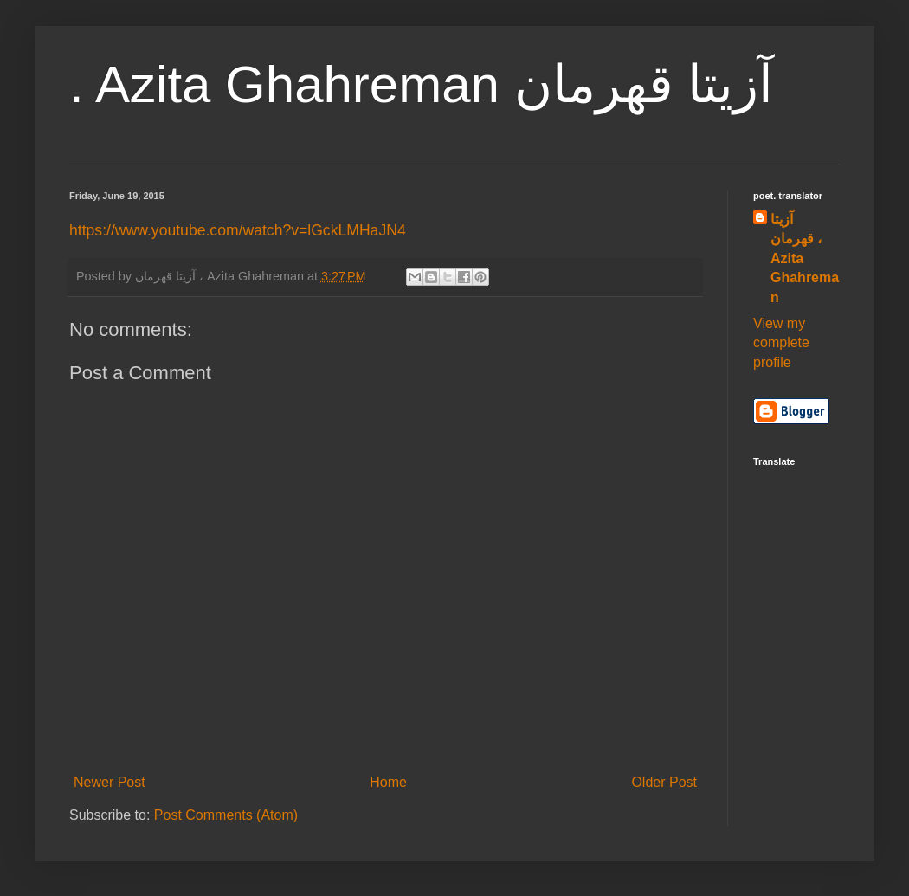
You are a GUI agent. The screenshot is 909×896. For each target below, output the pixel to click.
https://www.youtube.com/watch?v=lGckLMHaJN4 (237, 230)
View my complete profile (781, 343)
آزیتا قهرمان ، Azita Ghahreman (804, 258)
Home (388, 782)
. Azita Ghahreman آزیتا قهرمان (421, 84)
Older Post (664, 782)
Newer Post (109, 782)
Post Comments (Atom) (226, 815)
